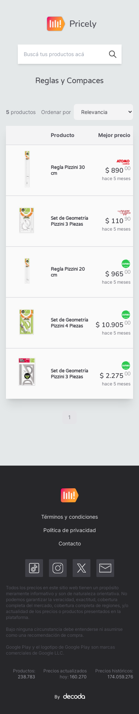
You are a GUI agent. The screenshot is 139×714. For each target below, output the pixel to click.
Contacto (70, 543)
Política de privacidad (69, 530)
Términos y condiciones (69, 517)
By (69, 697)
